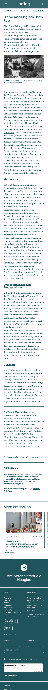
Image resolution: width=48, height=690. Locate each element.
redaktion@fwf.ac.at (35, 614)
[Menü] (6, 4)
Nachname (31, 641)
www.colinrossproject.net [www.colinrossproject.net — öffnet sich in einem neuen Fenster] (32, 457)
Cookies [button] (7, 686)
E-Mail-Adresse (11, 650)
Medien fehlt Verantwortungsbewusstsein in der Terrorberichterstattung (22, 544)
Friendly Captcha (37, 671)
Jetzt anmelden (11, 676)
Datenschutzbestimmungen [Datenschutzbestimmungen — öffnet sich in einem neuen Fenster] (17, 659)
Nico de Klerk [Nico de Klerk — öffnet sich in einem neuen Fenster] (21, 412)
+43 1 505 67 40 (33, 617)
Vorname (7, 641)
